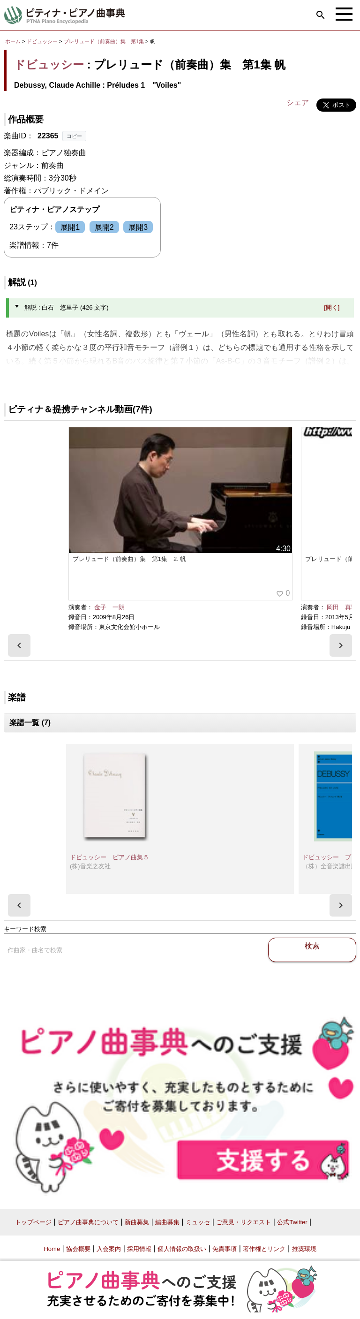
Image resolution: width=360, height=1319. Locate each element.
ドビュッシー (42, 41)
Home (52, 1248)
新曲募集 (137, 1222)
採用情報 (139, 1248)
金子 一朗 (109, 607)
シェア (297, 102)
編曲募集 (167, 1222)
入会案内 (109, 1248)
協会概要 (78, 1248)
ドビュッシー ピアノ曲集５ (109, 857)
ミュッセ (198, 1222)
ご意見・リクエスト (243, 1222)
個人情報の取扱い (182, 1248)
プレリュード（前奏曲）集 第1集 (104, 41)
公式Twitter (292, 1222)
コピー (74, 136)
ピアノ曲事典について (88, 1222)
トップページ (33, 1222)
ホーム (13, 41)
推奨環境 (304, 1248)
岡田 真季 (342, 607)
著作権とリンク (264, 1248)
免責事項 (224, 1248)
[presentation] (19, 645)
